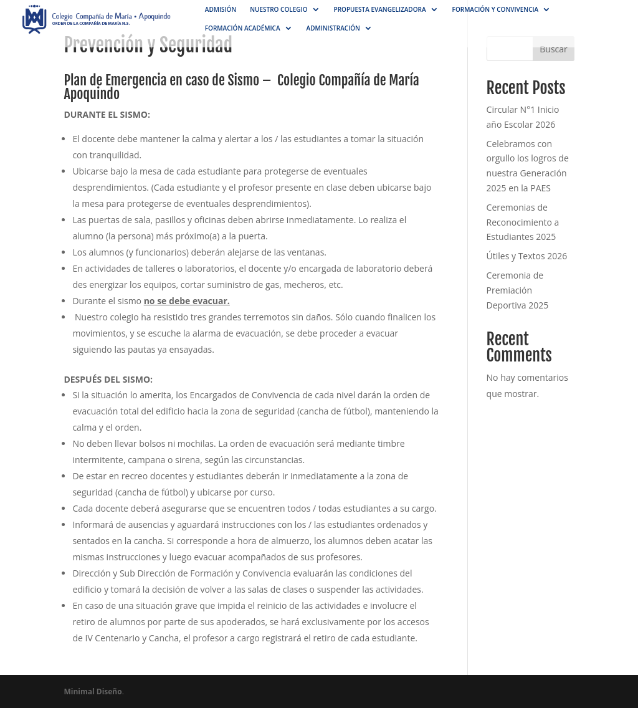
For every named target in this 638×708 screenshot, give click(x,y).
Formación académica (242, 28)
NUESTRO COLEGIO (278, 9)
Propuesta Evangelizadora (380, 9)
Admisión (220, 9)
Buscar (554, 49)
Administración (333, 28)
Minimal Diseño (92, 691)
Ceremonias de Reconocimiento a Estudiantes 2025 (523, 222)
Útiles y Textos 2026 (527, 256)
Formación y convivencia (495, 9)
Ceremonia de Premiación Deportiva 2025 (518, 290)
